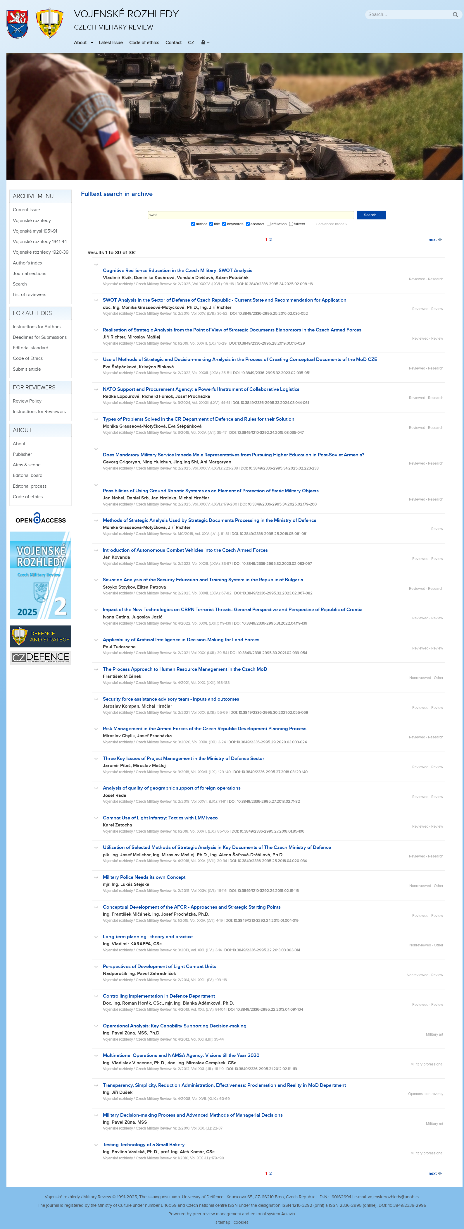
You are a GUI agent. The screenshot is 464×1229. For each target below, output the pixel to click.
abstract (257, 224)
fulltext (299, 224)
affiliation (279, 224)
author (201, 224)
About (80, 43)
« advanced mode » (331, 224)
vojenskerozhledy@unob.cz (394, 1196)
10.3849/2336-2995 (407, 1205)
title (217, 224)
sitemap (222, 1222)
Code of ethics (144, 43)
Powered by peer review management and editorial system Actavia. (232, 1213)
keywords (235, 224)
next (435, 239)
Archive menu (33, 196)
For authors (32, 313)
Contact (173, 43)
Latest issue (111, 43)
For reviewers (34, 387)
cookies (241, 1222)
